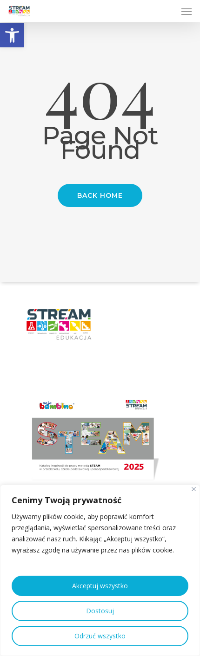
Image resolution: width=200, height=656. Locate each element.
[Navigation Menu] (186, 11)
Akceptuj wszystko (100, 585)
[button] (12, 35)
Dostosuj (100, 610)
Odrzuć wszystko (100, 635)
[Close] (194, 489)
